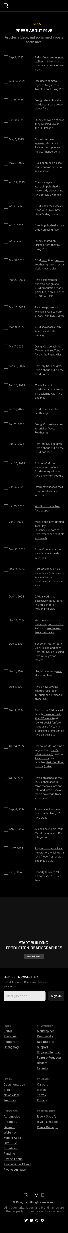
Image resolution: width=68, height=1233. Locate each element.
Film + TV (10, 1143)
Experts (42, 1068)
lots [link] (37, 722)
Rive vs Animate (15, 1169)
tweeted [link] (40, 143)
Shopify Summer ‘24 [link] (47, 872)
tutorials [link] (40, 694)
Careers (42, 1084)
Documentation (14, 1084)
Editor (8, 1031)
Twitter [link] (39, 350)
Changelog (11, 1047)
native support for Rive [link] (49, 624)
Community (45, 1036)
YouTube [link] (55, 350)
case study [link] (56, 104)
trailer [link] (48, 766)
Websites (10, 1132)
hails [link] (44, 260)
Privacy (42, 1100)
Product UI (11, 1122)
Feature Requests (49, 1057)
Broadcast (11, 1148)
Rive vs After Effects (18, 1164)
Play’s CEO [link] (46, 860)
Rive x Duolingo (47, 1127)
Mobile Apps (12, 1138)
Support (42, 1047)
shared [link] (48, 240)
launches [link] (52, 486)
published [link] (50, 225)
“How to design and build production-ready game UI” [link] (49, 288)
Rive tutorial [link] (42, 758)
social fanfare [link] (52, 722)
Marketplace (46, 1031)
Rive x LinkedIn (47, 1122)
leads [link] (45, 205)
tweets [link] (39, 89)
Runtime (9, 1153)
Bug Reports (45, 1042)
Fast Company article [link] (48, 568)
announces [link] (42, 467)
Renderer (10, 1042)
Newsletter (11, 1095)
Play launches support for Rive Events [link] (48, 530)
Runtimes (10, 1036)
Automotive (12, 1116)
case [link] (61, 225)
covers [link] (46, 409)
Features (10, 1100)
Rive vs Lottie (13, 1159)
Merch (41, 1090)
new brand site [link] (44, 491)
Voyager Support (49, 1052)
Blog (7, 1090)
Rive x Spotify (46, 1116)
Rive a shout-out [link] (45, 369)
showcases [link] (48, 326)
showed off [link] (51, 119)
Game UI (9, 1127)
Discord (42, 1063)
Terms (41, 1095)
